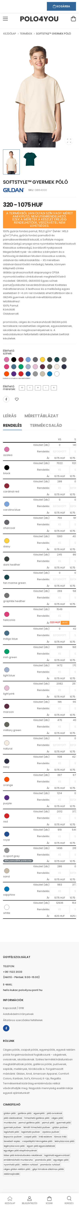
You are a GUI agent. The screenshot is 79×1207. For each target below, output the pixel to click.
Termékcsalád (46, 425)
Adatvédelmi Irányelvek (18, 1014)
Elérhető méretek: (9, 387)
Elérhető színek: (8, 352)
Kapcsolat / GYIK (13, 1008)
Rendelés (12, 425)
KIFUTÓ (65, 623)
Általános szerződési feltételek (23, 1020)
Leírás (10, 416)
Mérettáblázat (41, 416)
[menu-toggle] (5, 18)
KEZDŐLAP (9, 33)
